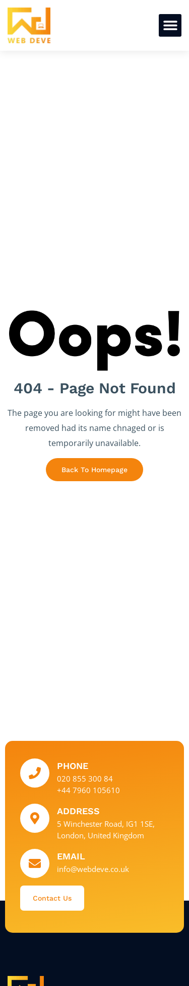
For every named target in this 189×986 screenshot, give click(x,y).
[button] (170, 25)
